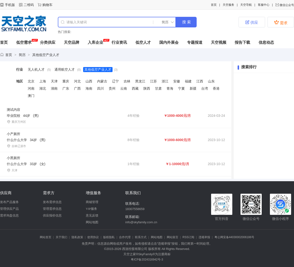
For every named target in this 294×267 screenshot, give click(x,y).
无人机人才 (36, 69)
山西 (89, 81)
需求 (280, 22)
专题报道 (194, 42)
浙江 (165, 81)
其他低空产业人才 (45, 55)
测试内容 (13, 110)
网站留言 (172, 237)
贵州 (112, 88)
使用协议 (93, 237)
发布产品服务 (9, 202)
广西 (77, 88)
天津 (54, 81)
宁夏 (181, 88)
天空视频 (218, 42)
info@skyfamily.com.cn (141, 222)
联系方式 (141, 237)
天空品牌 (71, 42)
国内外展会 (169, 42)
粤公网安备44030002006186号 (234, 237)
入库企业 (95, 42)
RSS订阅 (188, 237)
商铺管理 (92, 202)
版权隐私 (109, 237)
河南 (31, 88)
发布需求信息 (52, 202)
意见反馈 (92, 215)
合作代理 (125, 237)
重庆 (65, 81)
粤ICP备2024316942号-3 (147, 259)
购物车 (47, 5)
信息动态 (266, 42)
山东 (211, 81)
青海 (170, 88)
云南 (123, 88)
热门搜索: (64, 32)
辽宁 (115, 81)
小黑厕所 (13, 158)
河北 (77, 81)
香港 (216, 88)
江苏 (153, 81)
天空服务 (228, 4)
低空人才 (143, 42)
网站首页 (45, 237)
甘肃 (158, 88)
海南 (89, 88)
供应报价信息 (52, 215)
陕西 (146, 88)
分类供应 (47, 42)
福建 (188, 81)
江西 (199, 81)
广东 (65, 88)
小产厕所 (13, 134)
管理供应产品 (9, 209)
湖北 (42, 88)
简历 (22, 55)
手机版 (10, 5)
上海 (42, 81)
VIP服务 (91, 209)
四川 (100, 88)
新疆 (193, 88)
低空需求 (24, 42)
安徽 (176, 81)
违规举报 (204, 237)
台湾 (204, 88)
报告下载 (242, 42)
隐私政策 (77, 237)
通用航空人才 (64, 69)
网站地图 (92, 222)
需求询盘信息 (9, 215)
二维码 (29, 5)
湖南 (54, 88)
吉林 (127, 81)
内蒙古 (102, 81)
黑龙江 (140, 81)
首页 (214, 4)
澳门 (31, 96)
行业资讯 (119, 42)
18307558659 (135, 209)
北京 (31, 81)
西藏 (135, 88)
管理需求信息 (52, 209)
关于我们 (61, 237)
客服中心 (263, 4)
